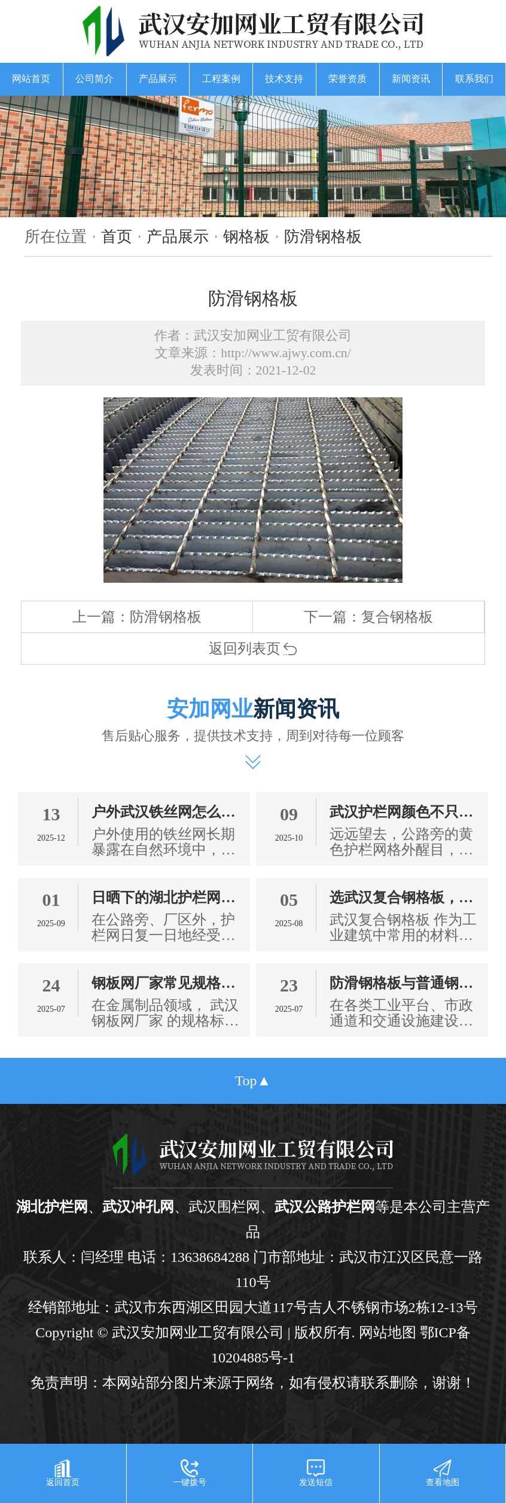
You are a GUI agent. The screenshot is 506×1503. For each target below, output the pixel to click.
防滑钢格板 (323, 236)
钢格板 (246, 236)
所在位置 (56, 236)
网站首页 (31, 79)
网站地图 (387, 1332)
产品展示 (158, 79)
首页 (116, 236)
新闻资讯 (411, 79)
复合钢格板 (397, 617)
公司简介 (94, 79)
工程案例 (221, 79)
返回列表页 (253, 648)
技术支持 (284, 79)
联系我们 (474, 79)
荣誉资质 (347, 79)
